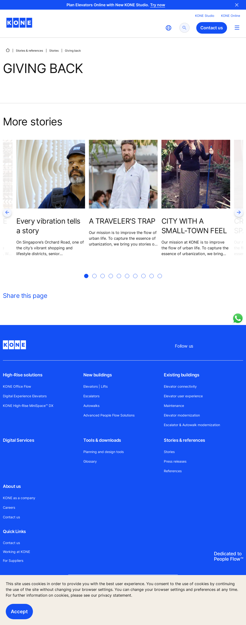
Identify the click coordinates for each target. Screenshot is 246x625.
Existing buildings (181, 374)
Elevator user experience (183, 396)
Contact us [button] (211, 27)
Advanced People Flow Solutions (109, 415)
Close (237, 5)
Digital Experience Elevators (25, 396)
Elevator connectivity (180, 386)
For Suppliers (13, 560)
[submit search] (184, 28)
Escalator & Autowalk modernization (192, 425)
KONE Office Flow (17, 386)
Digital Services (18, 440)
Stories (54, 50)
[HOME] (8, 50)
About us (12, 486)
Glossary (90, 461)
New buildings (97, 374)
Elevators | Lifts (95, 386)
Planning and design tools (103, 452)
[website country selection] (168, 28)
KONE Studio (204, 16)
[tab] (86, 282)
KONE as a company (19, 498)
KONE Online (230, 16)
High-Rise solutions (22, 374)
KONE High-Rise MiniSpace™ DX (28, 406)
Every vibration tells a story (48, 226)
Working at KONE (16, 552)
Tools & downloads (102, 440)
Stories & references (29, 50)
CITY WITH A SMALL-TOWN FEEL (194, 226)
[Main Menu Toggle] (237, 27)
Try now (157, 4)
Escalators (91, 396)
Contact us (11, 517)
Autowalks (91, 406)
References (173, 471)
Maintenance (174, 406)
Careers (9, 507)
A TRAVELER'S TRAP (122, 221)
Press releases (175, 461)
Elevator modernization (182, 415)
